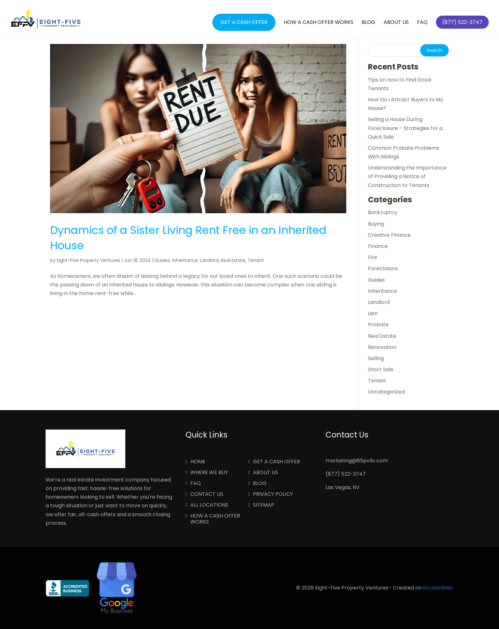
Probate (378, 324)
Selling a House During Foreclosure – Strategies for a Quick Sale (405, 128)
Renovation (382, 347)
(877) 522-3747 (346, 474)
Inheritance (185, 260)
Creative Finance (389, 235)
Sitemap (263, 505)
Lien (373, 313)
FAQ (422, 23)
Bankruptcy (382, 212)
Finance (378, 246)
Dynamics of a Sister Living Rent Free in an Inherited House (188, 237)
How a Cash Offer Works (318, 23)
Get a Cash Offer (244, 22)
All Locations (209, 505)
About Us (396, 23)
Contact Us (206, 494)
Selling (376, 358)
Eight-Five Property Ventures (88, 260)
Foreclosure (383, 268)
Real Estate (233, 260)
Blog (368, 23)
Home (197, 462)
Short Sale (380, 369)
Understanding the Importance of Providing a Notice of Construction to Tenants (407, 176)
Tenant (256, 260)
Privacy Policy (273, 494)
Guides (162, 260)
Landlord (209, 260)
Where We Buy (209, 473)
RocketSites (437, 587)
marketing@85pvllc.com (357, 460)
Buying (376, 224)
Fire (372, 257)
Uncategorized (386, 391)
